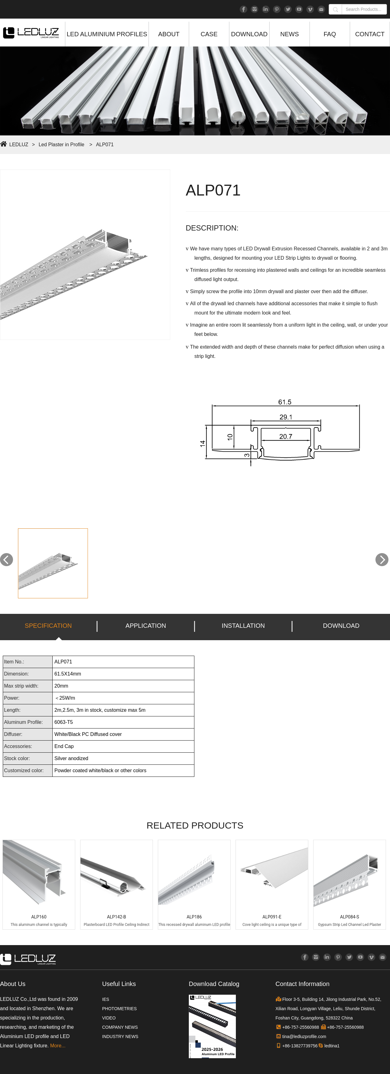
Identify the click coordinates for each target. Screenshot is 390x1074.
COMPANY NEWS (120, 1027)
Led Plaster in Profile (61, 144)
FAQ (329, 34)
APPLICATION (146, 625)
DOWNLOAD (249, 34)
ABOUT (169, 34)
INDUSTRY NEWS (120, 1036)
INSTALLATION (243, 625)
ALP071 (105, 144)
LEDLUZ (18, 144)
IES (105, 999)
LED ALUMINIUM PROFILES (107, 34)
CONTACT (369, 34)
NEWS (289, 34)
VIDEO (109, 1017)
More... (58, 1045)
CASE (209, 34)
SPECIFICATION (48, 625)
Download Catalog (214, 983)
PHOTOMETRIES (119, 1008)
